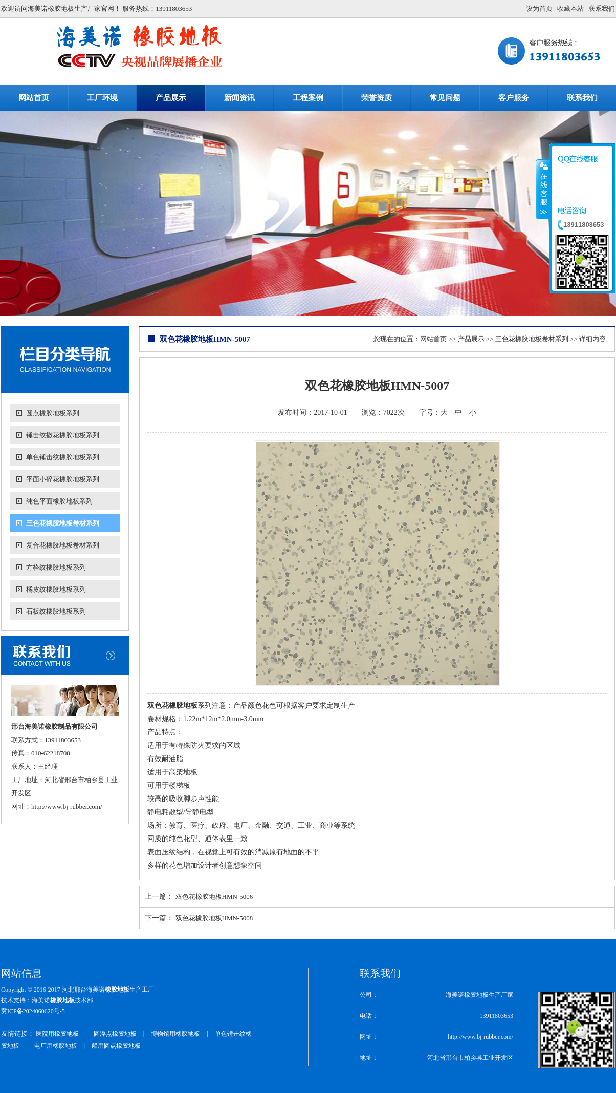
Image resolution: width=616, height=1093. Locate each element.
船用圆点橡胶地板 (116, 1045)
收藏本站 (570, 8)
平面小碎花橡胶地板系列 (62, 479)
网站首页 (433, 339)
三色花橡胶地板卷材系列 (62, 523)
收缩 (543, 189)
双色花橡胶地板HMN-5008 (214, 918)
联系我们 (601, 8)
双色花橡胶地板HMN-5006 (214, 896)
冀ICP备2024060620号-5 (33, 1011)
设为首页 (539, 8)
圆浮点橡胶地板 (115, 1033)
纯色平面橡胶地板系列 (59, 501)
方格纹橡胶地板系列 (56, 567)
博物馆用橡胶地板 (175, 1033)
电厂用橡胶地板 (55, 1045)
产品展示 (471, 339)
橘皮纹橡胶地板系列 (56, 589)
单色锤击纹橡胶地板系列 (62, 457)
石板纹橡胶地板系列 (56, 611)
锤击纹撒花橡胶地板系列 (62, 435)
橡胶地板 (117, 989)
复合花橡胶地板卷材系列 (62, 545)
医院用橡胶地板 (57, 1033)
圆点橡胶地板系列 (52, 413)
